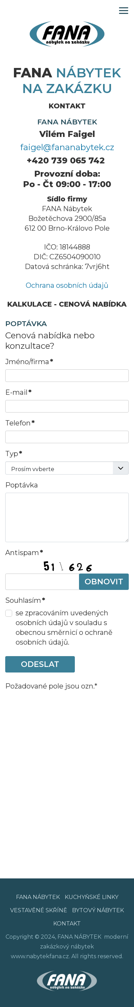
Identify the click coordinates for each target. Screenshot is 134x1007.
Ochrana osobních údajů (67, 285)
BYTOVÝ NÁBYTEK (98, 910)
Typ (13, 453)
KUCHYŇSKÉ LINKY (91, 897)
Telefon (20, 423)
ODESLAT (40, 664)
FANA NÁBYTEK (38, 897)
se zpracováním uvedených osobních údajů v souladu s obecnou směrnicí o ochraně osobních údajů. (64, 627)
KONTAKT (67, 923)
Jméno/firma (29, 362)
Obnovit (104, 581)
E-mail (18, 392)
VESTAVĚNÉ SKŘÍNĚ (38, 910)
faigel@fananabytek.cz (67, 147)
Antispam (24, 552)
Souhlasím (25, 600)
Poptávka (21, 485)
